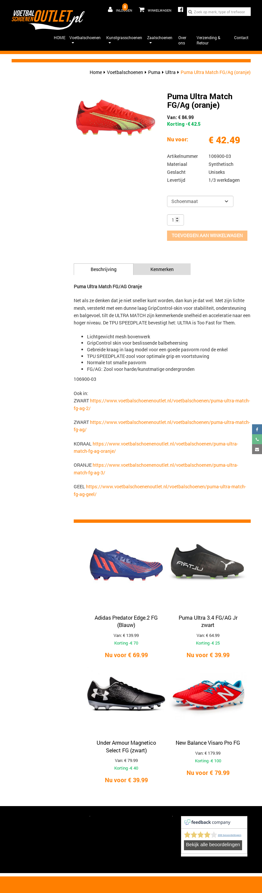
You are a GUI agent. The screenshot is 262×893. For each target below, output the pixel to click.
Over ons (182, 40)
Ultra (170, 72)
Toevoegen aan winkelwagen (207, 235)
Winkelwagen (153, 8)
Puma (154, 72)
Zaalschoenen (159, 40)
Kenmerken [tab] (162, 269)
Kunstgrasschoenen (124, 40)
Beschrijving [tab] (104, 269)
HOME (59, 37)
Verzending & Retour (208, 40)
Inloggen (120, 10)
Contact (241, 37)
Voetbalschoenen (85, 40)
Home (96, 72)
